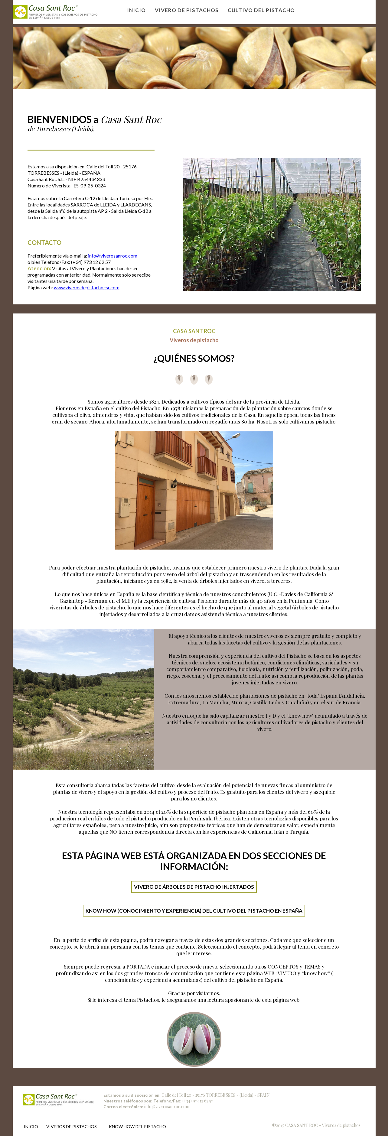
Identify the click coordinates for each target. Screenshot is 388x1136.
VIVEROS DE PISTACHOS (71, 1126)
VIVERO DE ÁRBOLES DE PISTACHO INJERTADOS (194, 887)
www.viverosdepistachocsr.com (86, 287)
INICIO (31, 1126)
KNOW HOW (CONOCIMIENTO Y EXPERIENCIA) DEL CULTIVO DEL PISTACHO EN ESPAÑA (194, 910)
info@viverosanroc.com (112, 255)
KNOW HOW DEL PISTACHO (137, 1126)
